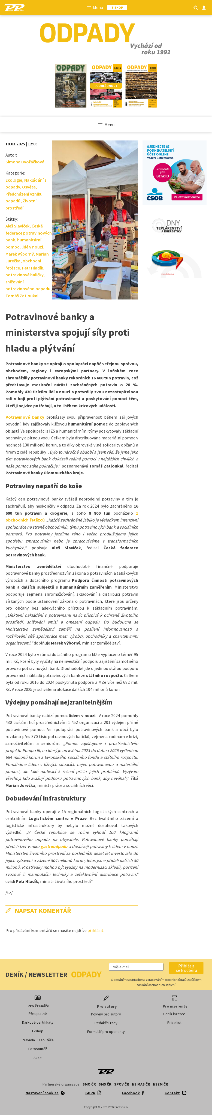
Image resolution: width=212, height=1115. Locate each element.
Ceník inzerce (174, 1013)
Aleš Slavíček (17, 226)
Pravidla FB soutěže (38, 1040)
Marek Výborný (19, 254)
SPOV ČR (121, 1084)
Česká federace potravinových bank (28, 232)
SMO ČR (89, 1084)
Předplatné (38, 1013)
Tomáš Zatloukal (21, 295)
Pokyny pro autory (106, 1014)
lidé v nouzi (32, 247)
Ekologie (13, 180)
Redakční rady (106, 1022)
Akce (38, 1057)
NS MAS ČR (141, 1084)
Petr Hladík (32, 268)
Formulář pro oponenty (106, 1031)
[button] (186, 968)
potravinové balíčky (24, 274)
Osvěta (29, 187)
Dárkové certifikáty (37, 1022)
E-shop (37, 1031)
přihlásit (95, 930)
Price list (174, 1022)
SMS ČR (105, 1084)
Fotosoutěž (37, 1048)
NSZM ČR (160, 1084)
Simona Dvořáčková (24, 161)
